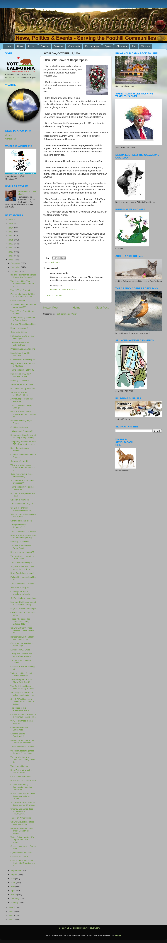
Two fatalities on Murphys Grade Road (22, 557)
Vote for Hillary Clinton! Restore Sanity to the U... (23, 687)
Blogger (117, 935)
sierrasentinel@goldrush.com (86, 928)
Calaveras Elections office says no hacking (22, 823)
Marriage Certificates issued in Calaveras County (23, 603)
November (16, 267)
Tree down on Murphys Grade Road (20, 547)
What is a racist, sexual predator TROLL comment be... (23, 414)
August (14, 874)
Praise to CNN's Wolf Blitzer (23, 780)
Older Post (102, 307)
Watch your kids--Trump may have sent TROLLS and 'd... (22, 283)
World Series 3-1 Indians (21, 384)
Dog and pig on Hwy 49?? (22, 552)
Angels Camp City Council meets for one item (22, 567)
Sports (108, 46)
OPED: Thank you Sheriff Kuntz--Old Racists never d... (23, 863)
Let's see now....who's (20, 650)
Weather (145, 46)
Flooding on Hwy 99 (19, 541)
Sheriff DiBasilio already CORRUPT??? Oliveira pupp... (22, 701)
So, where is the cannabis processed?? (22, 481)
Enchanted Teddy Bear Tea (22, 388)
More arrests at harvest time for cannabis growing (23, 536)
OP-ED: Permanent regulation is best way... (22, 509)
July (13, 878)
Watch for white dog (19, 766)
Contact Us (64, 928)
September (16, 871)
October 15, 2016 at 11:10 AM (63, 289)
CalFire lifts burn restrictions (23, 598)
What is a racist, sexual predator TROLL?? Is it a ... (22, 467)
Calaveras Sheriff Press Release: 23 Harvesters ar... (22, 630)
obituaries (55, 262)
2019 (11, 248)
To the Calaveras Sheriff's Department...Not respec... (22, 839)
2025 (11, 224)
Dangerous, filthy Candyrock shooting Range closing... (23, 436)
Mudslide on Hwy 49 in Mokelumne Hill (20, 375)
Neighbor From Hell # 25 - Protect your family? (22, 741)
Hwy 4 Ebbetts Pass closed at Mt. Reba (22, 364)
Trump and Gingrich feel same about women (21, 655)
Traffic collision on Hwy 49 (22, 370)
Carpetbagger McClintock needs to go (22, 644)
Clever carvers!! (17, 301)
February (15, 899)
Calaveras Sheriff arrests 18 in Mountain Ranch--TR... (23, 715)
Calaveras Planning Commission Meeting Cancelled (21, 787)
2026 (11, 220)
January (15, 902)
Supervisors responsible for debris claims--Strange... (22, 803)
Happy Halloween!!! (19, 328)
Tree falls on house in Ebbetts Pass (20, 343)
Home (9, 46)
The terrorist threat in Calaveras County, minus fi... (23, 759)
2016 (11, 260)
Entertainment (92, 46)
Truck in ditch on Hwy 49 (21, 504)
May (13, 886)
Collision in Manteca (19, 500)
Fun (134, 46)
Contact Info (10, 139)
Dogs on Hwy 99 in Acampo (23, 608)
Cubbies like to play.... (20, 427)
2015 (11, 907)
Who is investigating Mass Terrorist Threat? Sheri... (22, 752)
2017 (11, 256)
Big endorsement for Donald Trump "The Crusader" (23, 276)
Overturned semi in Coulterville (19, 728)
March (14, 894)
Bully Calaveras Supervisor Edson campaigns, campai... (22, 796)
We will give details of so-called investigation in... (22, 693)
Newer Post (50, 307)
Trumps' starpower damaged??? (18, 526)
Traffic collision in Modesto (22, 747)
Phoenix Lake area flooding (22, 349)
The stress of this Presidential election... (21, 709)
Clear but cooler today (20, 777)
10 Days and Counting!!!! (21, 431)
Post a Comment (55, 295)
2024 (11, 228)
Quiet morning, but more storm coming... (21, 475)
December (16, 263)
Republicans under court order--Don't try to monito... (21, 830)
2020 (11, 244)
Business (58, 46)
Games (8, 135)
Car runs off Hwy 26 (19, 461)
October (15, 271)
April (13, 890)
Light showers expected (21, 852)
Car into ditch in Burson (21, 521)
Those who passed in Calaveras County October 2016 (20, 621)
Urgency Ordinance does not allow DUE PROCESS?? (21, 811)
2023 (11, 232)
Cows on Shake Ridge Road (23, 324)
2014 (11, 911)
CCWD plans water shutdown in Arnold (20, 592)
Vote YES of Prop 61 (19, 587)
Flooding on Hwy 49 (19, 380)
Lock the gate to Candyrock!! (17, 735)
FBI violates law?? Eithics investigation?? (22, 337)
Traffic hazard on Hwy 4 (21, 562)
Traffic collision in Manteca (22, 583)
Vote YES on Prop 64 (20, 290)
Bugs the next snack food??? (19, 449)
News (20, 46)
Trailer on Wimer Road (20, 818)
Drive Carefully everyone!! (22, 573)
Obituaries (121, 46)
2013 (11, 916)
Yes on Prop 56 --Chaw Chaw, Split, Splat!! (21, 680)
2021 (11, 240)
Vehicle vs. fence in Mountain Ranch (19, 393)
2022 (11, 236)
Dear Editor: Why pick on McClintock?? (21, 771)
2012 (11, 920)
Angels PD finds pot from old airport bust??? (23, 305)
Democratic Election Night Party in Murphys (22, 638)
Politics (32, 46)
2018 (11, 252)
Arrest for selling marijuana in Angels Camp (22, 318)
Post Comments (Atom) (66, 314)
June (13, 882)
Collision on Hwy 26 (19, 857)
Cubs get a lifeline (18, 332)
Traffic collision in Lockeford (23, 531)
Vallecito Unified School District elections (21, 674)
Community (74, 46)
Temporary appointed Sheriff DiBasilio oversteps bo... (23, 443)
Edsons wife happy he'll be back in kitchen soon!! (22, 295)
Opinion (45, 46)
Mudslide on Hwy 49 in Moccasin (20, 354)
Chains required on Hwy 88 (22, 359)
